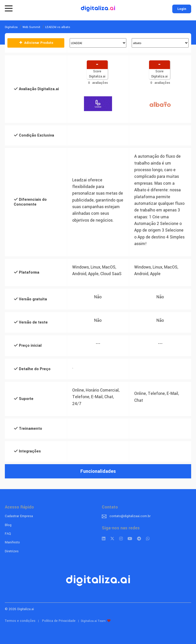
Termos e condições (20, 621)
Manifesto (12, 542)
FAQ (8, 533)
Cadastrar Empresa (19, 516)
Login (181, 9)
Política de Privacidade (59, 621)
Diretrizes (12, 551)
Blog (8, 525)
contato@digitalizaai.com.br (130, 516)
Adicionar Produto (36, 43)
